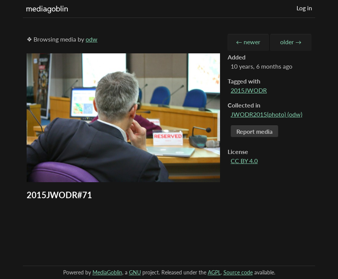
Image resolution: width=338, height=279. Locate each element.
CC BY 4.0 (244, 160)
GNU (135, 272)
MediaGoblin (107, 272)
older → (290, 41)
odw (91, 39)
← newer (248, 41)
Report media (254, 131)
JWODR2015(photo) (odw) (266, 114)
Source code (238, 272)
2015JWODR (249, 90)
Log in (304, 7)
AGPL (214, 272)
